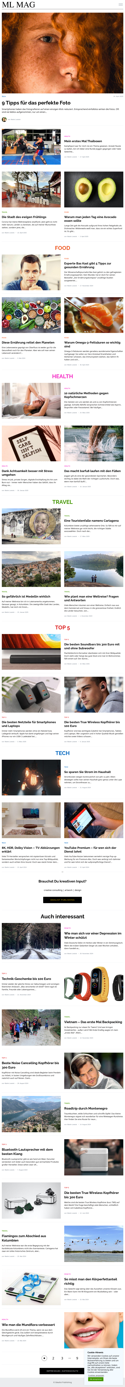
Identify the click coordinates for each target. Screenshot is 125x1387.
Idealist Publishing (62, 900)
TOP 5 (62, 627)
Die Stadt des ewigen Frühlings (25, 217)
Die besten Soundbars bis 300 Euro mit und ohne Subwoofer (93, 646)
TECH (4, 96)
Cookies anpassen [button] (96, 1375)
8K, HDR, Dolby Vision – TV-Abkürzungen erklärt (22, 849)
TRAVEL (5, 212)
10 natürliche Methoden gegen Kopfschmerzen (87, 395)
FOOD (66, 212)
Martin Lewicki (15, 119)
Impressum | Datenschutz (62, 1371)
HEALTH (67, 136)
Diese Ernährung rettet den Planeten (29, 342)
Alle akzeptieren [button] (96, 1379)
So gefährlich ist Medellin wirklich (27, 596)
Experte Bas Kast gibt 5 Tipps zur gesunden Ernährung (88, 265)
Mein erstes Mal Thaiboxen (84, 141)
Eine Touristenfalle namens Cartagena (92, 520)
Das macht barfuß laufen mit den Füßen (93, 471)
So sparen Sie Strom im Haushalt (88, 772)
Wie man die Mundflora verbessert (30, 1325)
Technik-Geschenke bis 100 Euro (28, 979)
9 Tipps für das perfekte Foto (40, 102)
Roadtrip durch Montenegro (87, 1108)
